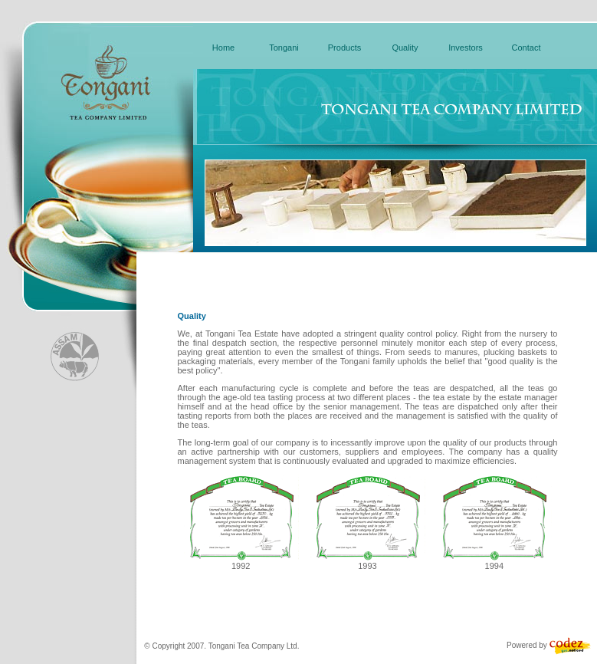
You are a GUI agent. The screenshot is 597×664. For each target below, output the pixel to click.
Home (223, 47)
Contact (526, 47)
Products (344, 47)
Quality (405, 47)
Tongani (284, 47)
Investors (465, 47)
